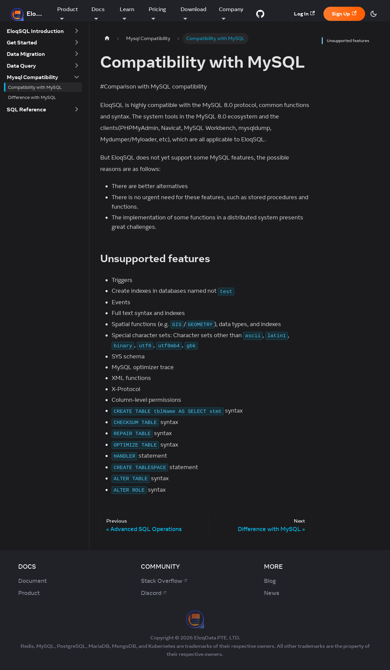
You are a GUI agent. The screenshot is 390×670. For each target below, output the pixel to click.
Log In (304, 13)
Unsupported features (347, 40)
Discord (153, 593)
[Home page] (107, 38)
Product (29, 593)
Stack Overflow (164, 581)
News (271, 593)
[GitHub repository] (260, 14)
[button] (43, 31)
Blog (270, 581)
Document (32, 581)
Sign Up (344, 13)
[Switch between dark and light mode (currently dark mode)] (373, 14)
